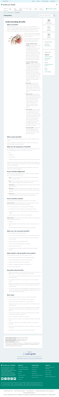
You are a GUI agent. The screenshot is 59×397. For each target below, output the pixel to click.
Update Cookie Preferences (50, 376)
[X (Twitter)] (5, 378)
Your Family (26, 8)
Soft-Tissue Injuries (48, 56)
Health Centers (10, 9)
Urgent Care (53, 1)
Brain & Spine (34, 373)
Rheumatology (47, 45)
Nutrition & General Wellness (21, 9)
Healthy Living (35, 9)
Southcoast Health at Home (37, 375)
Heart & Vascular (35, 367)
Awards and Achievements (23, 369)
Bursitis (46, 69)
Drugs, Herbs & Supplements (16, 9)
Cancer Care (34, 369)
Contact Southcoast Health (33, 384)
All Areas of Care (35, 377)
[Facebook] (2, 378)
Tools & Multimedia (41, 9)
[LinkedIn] (8, 378)
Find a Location (48, 372)
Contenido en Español (52, 8)
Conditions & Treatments (6, 9)
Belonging (20, 371)
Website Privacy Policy (8, 390)
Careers (33, 1)
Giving (38, 1)
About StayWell (20, 358)
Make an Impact (48, 374)
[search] (46, 15)
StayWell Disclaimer (38, 358)
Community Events (21, 375)
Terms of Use (25, 358)
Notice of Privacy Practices (19, 390)
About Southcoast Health (23, 367)
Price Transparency (30, 390)
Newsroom (20, 379)
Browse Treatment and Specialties (49, 368)
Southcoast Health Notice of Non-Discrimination (45, 390)
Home (5, 12)
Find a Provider (48, 370)
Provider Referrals (45, 1)
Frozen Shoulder (48, 71)
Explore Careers (18, 384)
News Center (30, 9)
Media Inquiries (21, 377)
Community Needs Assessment (29, 392)
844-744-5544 (5, 1)
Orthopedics (17, 12)
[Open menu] (56, 4)
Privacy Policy (31, 358)
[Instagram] (11, 378)
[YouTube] (15, 378)
